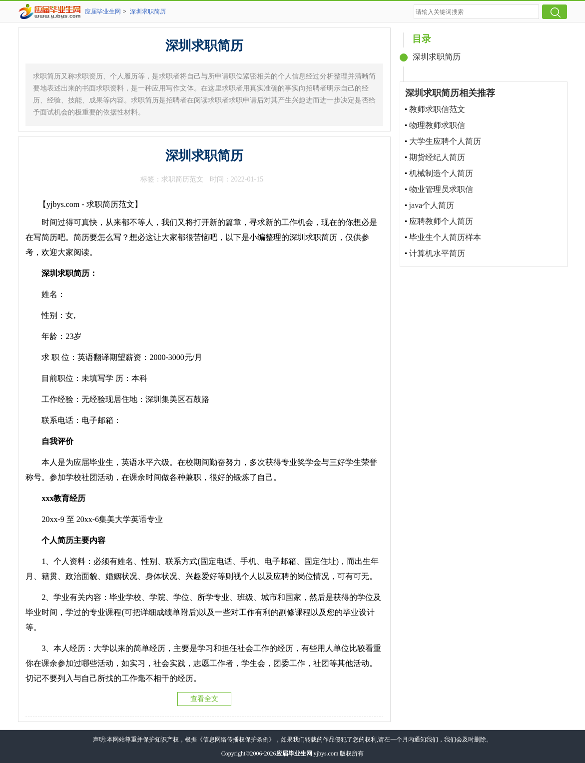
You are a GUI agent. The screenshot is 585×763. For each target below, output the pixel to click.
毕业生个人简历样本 (445, 237)
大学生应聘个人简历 (445, 141)
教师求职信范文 (437, 109)
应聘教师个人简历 (441, 221)
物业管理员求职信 (441, 189)
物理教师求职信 (437, 125)
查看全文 (204, 698)
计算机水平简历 (437, 253)
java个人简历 (432, 205)
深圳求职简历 (148, 11)
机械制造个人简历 (441, 173)
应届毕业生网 (103, 11)
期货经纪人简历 (437, 157)
